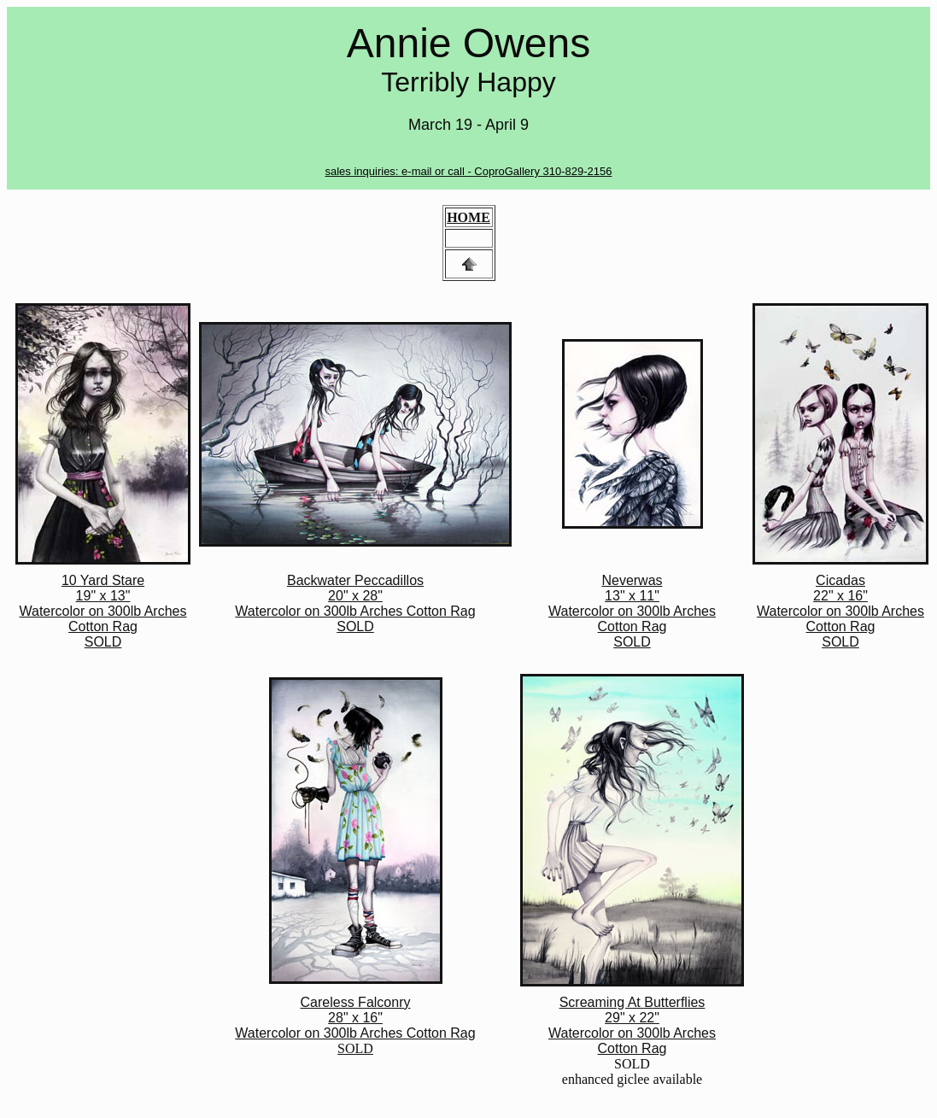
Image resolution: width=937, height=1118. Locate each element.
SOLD (355, 1025)
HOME (468, 217)
